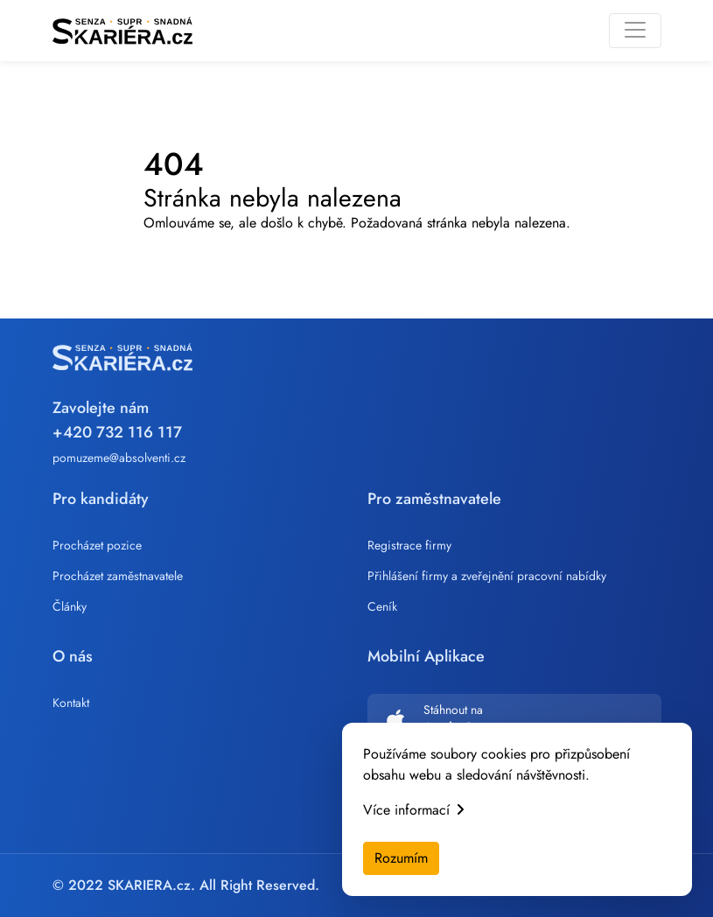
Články (69, 606)
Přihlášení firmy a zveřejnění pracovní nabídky (486, 575)
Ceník (382, 606)
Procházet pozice (97, 545)
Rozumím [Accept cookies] (401, 858)
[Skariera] (122, 30)
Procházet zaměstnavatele (117, 575)
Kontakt (70, 702)
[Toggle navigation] (635, 30)
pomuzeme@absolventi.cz (118, 457)
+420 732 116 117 (117, 432)
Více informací (413, 810)
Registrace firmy (409, 545)
